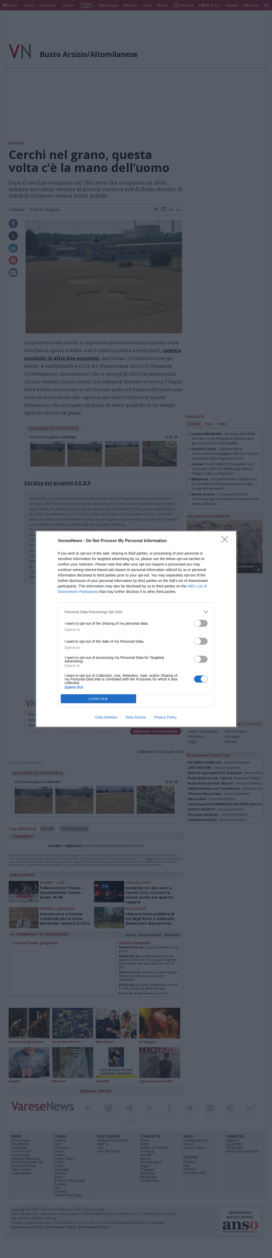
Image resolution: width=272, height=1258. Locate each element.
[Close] (226, 541)
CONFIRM (98, 699)
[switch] (201, 623)
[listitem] (136, 612)
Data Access (135, 717)
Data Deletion (106, 717)
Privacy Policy (165, 717)
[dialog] (136, 629)
